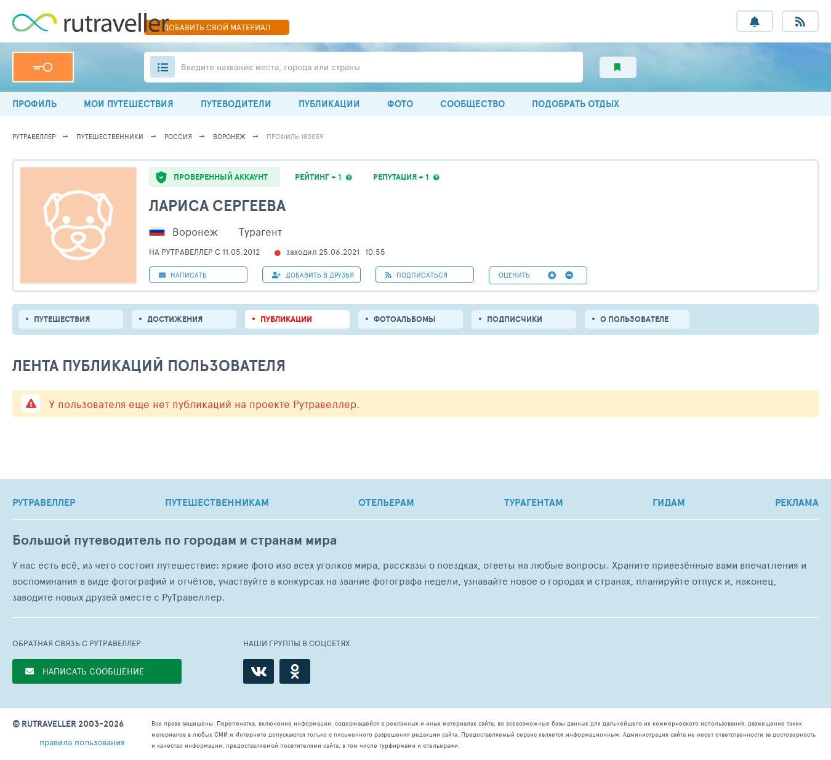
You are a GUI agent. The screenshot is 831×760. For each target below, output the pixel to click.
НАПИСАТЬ (183, 274)
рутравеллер (33, 136)
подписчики (514, 319)
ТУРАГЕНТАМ (533, 502)
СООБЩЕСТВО (472, 104)
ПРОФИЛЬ (34, 104)
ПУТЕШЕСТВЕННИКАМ (217, 502)
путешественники (109, 136)
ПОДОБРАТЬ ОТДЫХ (575, 104)
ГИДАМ (668, 502)
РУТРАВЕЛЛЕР (43, 502)
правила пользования (82, 742)
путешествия (62, 319)
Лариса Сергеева (217, 205)
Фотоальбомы (405, 319)
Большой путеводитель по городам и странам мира (174, 540)
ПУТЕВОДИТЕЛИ (236, 104)
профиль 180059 (295, 136)
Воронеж (229, 136)
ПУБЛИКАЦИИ (329, 104)
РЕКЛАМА (797, 502)
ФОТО (400, 104)
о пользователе (634, 319)
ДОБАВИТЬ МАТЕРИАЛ (216, 27)
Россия (178, 136)
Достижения (175, 319)
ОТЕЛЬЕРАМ (386, 502)
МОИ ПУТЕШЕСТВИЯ (129, 104)
